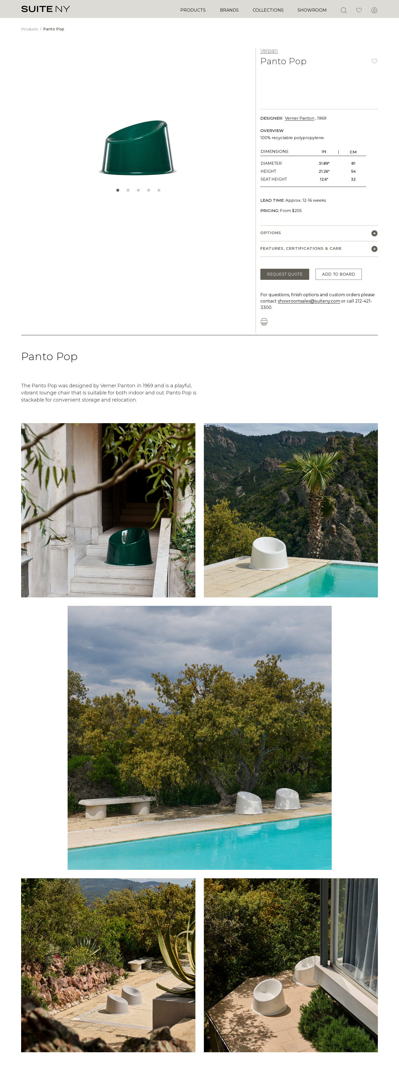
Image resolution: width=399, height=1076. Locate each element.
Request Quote (285, 274)
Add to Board (338, 274)
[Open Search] (343, 10)
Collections (268, 10)
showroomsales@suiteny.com (309, 301)
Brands (229, 10)
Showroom (312, 10)
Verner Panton (299, 118)
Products (193, 10)
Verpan (269, 51)
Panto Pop (53, 29)
